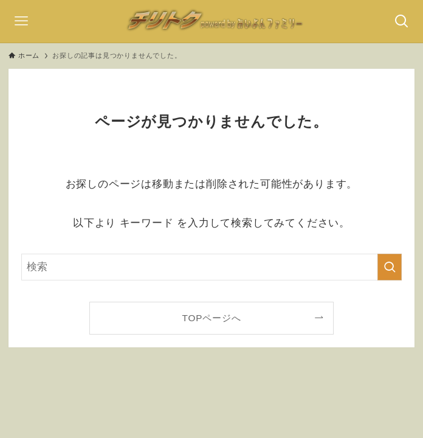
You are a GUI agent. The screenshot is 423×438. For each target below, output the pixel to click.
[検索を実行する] (389, 267)
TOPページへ (211, 318)
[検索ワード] (211, 267)
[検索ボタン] (401, 21)
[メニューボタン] (21, 21)
